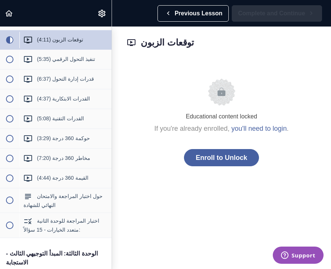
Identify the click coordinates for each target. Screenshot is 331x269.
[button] (9, 13)
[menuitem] (102, 13)
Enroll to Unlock (221, 157)
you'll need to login (259, 128)
